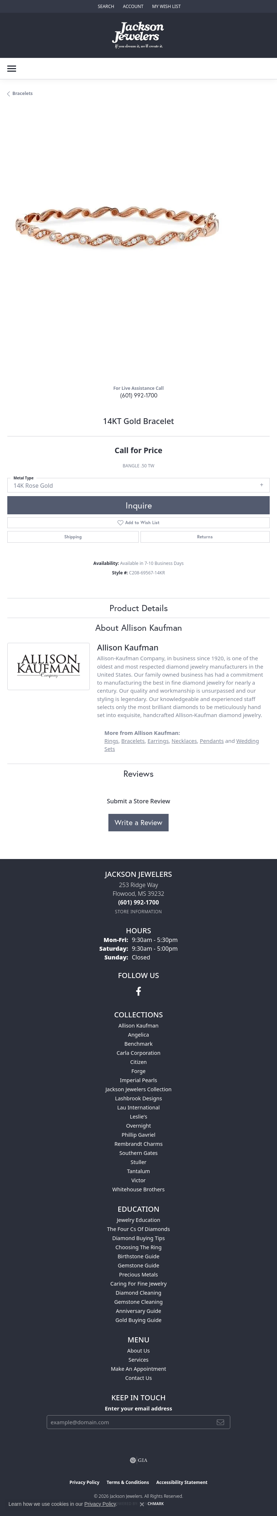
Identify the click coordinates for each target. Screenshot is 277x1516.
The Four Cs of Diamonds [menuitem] (138, 1229)
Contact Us (138, 1377)
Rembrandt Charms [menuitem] (138, 1143)
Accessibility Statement (181, 1482)
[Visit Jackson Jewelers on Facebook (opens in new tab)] (138, 991)
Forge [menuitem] (138, 1071)
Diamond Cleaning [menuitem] (138, 1292)
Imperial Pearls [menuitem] (138, 1080)
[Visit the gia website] (138, 1460)
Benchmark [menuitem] (138, 1043)
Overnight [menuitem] (138, 1125)
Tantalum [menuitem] (138, 1171)
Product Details (138, 608)
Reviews (138, 773)
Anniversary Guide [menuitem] (138, 1310)
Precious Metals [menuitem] (138, 1274)
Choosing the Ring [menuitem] (138, 1247)
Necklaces (184, 740)
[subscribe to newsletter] (220, 1422)
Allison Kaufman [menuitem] (139, 1025)
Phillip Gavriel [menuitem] (138, 1134)
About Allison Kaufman (138, 627)
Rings (111, 740)
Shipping (73, 536)
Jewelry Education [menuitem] (138, 1219)
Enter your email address (138, 1408)
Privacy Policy (85, 1482)
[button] (105, 6)
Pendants (212, 740)
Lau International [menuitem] (138, 1107)
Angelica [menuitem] (138, 1034)
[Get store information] (138, 912)
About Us (138, 1350)
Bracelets (22, 93)
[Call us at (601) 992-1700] (138, 902)
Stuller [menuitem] (138, 1162)
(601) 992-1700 (138, 395)
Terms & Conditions (128, 1482)
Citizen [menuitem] (138, 1061)
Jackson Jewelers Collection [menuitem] (138, 1089)
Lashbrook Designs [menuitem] (138, 1098)
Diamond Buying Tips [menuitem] (138, 1238)
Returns (205, 536)
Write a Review (138, 822)
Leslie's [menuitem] (138, 1116)
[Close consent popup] (142, 1504)
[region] (138, 248)
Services (138, 1359)
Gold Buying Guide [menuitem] (138, 1320)
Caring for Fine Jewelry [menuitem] (138, 1283)
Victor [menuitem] (138, 1180)
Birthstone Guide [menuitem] (138, 1256)
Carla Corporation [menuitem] (138, 1052)
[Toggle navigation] (11, 68)
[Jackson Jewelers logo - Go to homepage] (138, 35)
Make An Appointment (138, 1368)
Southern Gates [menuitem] (138, 1152)
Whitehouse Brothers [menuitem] (138, 1189)
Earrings (158, 740)
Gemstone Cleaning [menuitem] (138, 1301)
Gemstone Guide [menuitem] (138, 1265)
